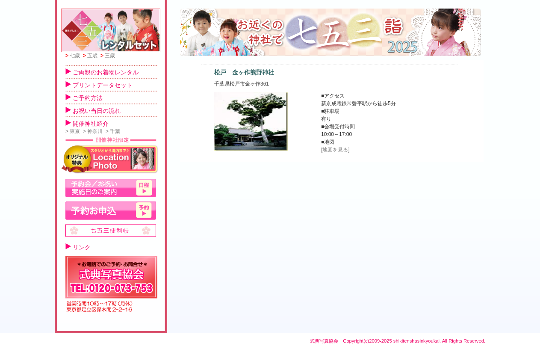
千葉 (113, 131)
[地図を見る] (335, 150)
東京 (72, 131)
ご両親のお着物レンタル (102, 72)
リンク (78, 247)
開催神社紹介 (87, 123)
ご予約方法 (84, 98)
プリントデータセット (99, 85)
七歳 (72, 56)
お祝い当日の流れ (93, 110)
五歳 (90, 56)
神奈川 (93, 131)
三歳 (107, 56)
